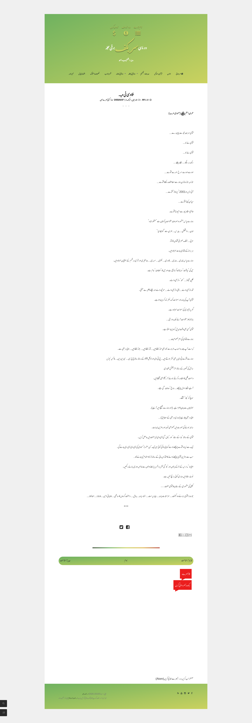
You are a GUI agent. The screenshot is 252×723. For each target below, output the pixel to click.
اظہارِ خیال (81, 74)
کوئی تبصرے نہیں (104, 99)
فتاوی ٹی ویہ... (126, 94)
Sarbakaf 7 (119, 99)
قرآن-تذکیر (158, 74)
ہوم (126, 560)
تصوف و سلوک (94, 74)
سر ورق (179, 74)
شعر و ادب (107, 74)
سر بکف (126, 48)
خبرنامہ (71, 74)
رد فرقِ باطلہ (131, 74)
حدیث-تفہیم (144, 74)
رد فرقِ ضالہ (119, 74)
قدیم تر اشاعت (186, 560)
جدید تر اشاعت (65, 560)
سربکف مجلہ (85, 694)
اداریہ (169, 74)
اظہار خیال (134, 99)
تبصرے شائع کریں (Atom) (167, 679)
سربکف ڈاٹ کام (73, 698)
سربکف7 (128, 99)
